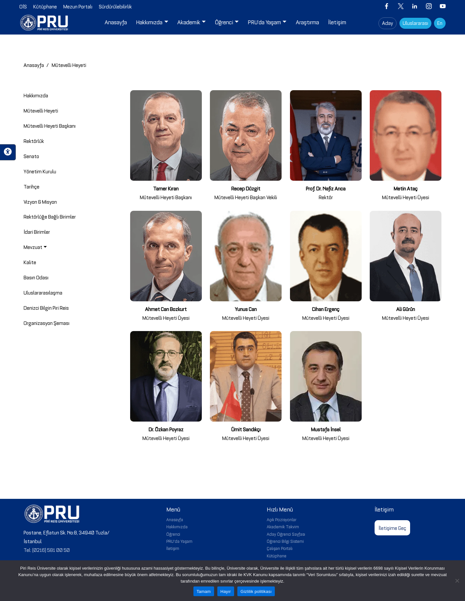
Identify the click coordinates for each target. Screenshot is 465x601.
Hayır (226, 591)
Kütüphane (276, 555)
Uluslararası (415, 22)
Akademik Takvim (283, 526)
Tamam (204, 591)
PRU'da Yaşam (179, 541)
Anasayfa (34, 64)
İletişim (172, 548)
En (439, 22)
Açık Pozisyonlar (281, 519)
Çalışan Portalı (280, 548)
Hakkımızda (177, 526)
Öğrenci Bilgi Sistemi (285, 541)
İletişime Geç (392, 527)
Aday (387, 22)
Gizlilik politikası (256, 591)
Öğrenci (173, 534)
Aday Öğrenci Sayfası (286, 534)
